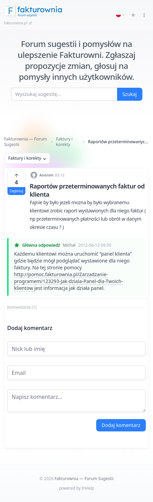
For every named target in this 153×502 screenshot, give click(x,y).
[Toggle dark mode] (133, 15)
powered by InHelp (76, 488)
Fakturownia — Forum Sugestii (25, 141)
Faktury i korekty (64, 141)
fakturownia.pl (18, 23)
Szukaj (130, 94)
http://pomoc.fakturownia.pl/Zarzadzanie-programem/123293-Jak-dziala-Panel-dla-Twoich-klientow (68, 281)
